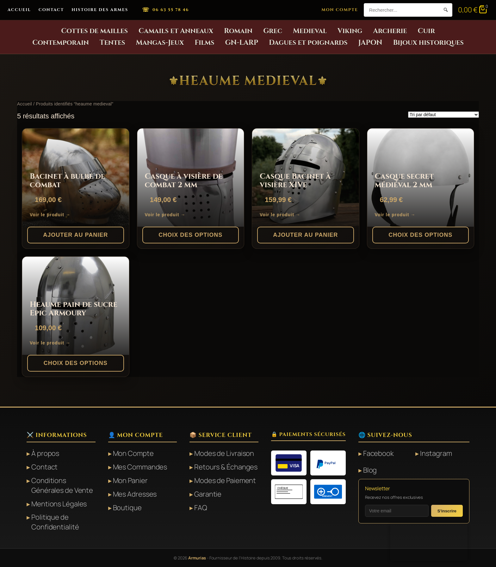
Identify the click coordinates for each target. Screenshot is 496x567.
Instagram (436, 453)
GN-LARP (241, 42)
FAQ (200, 507)
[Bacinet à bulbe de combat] (75, 177)
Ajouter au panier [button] (75, 235)
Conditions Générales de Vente (62, 485)
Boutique (127, 507)
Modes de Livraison (224, 453)
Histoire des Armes (99, 10)
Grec (272, 31)
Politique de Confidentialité (55, 522)
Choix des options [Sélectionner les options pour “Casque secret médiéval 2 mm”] (420, 235)
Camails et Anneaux (176, 31)
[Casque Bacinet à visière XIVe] (305, 177)
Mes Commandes (140, 467)
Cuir (426, 31)
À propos (45, 453)
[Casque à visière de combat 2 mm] (190, 177)
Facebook (378, 453)
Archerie (390, 31)
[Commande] (443, 114)
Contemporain (60, 42)
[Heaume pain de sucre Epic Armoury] (75, 306)
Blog (370, 470)
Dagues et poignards (308, 42)
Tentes (112, 42)
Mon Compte (339, 10)
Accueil (19, 10)
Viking (350, 31)
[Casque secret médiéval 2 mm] (420, 177)
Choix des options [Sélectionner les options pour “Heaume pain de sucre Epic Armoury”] (76, 363)
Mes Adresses (135, 494)
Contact (51, 10)
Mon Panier (130, 480)
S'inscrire (446, 511)
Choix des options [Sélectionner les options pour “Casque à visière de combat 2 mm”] (190, 235)
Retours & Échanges (225, 467)
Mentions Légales (59, 504)
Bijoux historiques (428, 42)
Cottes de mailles (94, 31)
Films (204, 42)
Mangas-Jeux (160, 42)
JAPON (370, 42)
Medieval (310, 31)
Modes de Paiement (225, 480)
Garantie (207, 494)
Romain (238, 31)
